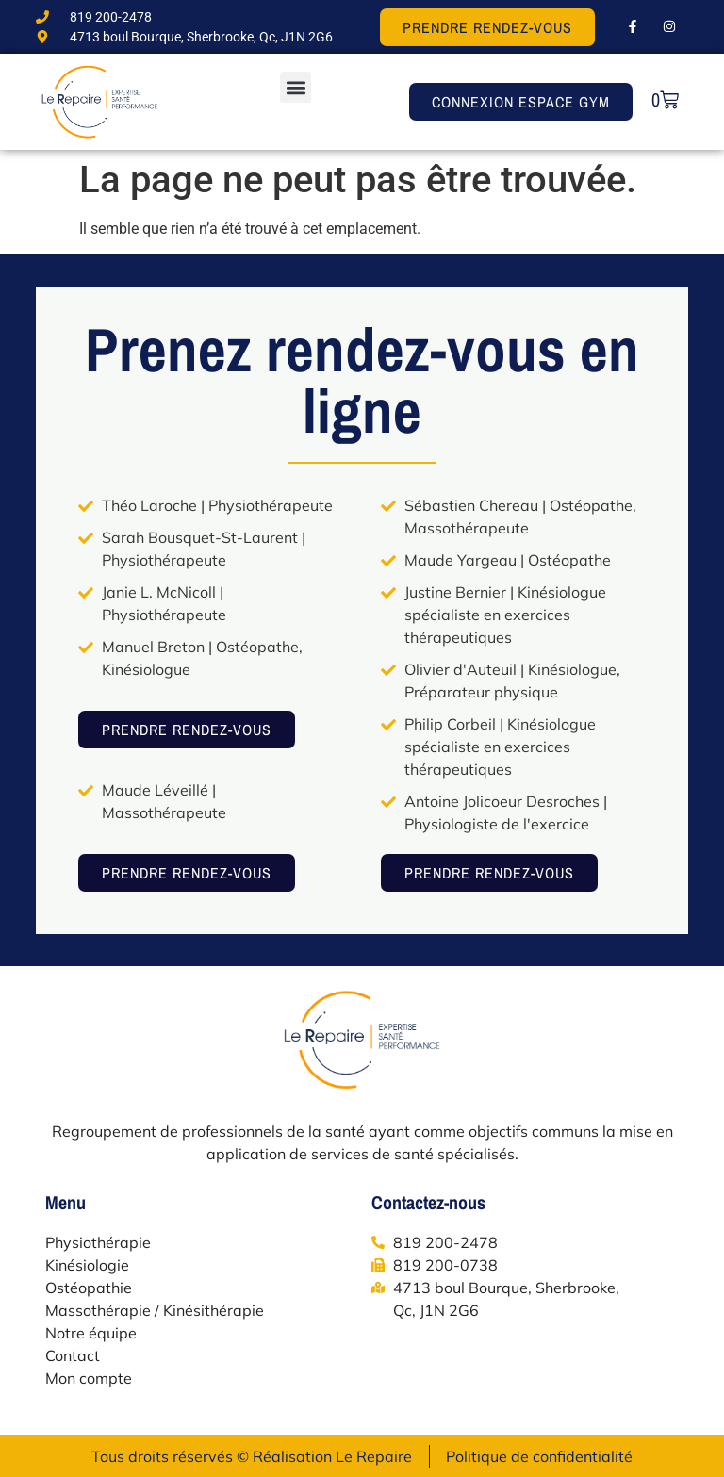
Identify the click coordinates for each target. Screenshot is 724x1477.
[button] (295, 87)
